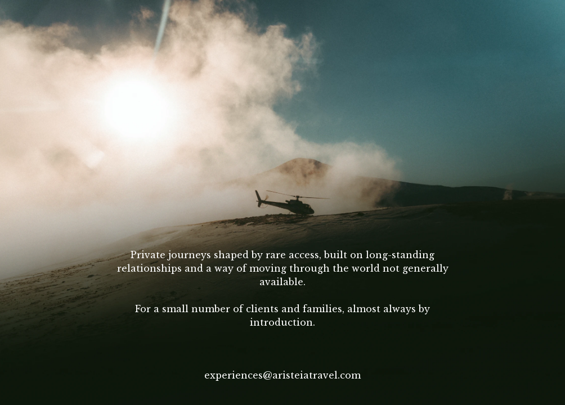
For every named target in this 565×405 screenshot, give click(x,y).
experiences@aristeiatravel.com (282, 375)
